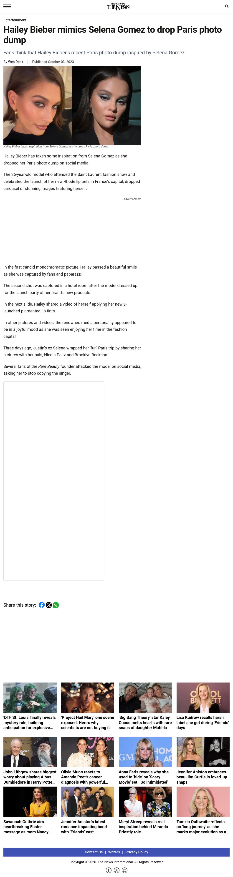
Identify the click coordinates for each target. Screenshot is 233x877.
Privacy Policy (136, 852)
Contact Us (94, 852)
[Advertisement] (72, 230)
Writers (114, 852)
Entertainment (14, 20)
